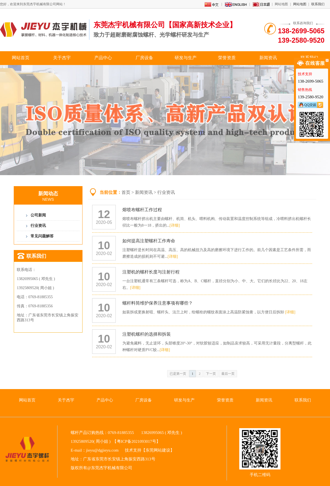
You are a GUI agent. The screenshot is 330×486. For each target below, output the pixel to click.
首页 (126, 192)
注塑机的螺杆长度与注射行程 (151, 272)
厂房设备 (144, 57)
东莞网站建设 (157, 450)
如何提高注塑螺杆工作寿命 (148, 240)
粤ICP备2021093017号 (136, 441)
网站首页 (20, 57)
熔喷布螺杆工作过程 (142, 209)
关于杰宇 (62, 57)
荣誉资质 (227, 57)
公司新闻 (38, 215)
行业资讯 (38, 226)
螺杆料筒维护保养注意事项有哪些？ (157, 303)
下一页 (211, 374)
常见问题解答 (42, 236)
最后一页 (228, 374)
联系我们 (317, 4)
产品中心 (103, 57)
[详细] (175, 225)
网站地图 (299, 4)
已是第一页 (178, 374)
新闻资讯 (268, 57)
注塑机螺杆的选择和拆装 (146, 334)
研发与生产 (186, 57)
